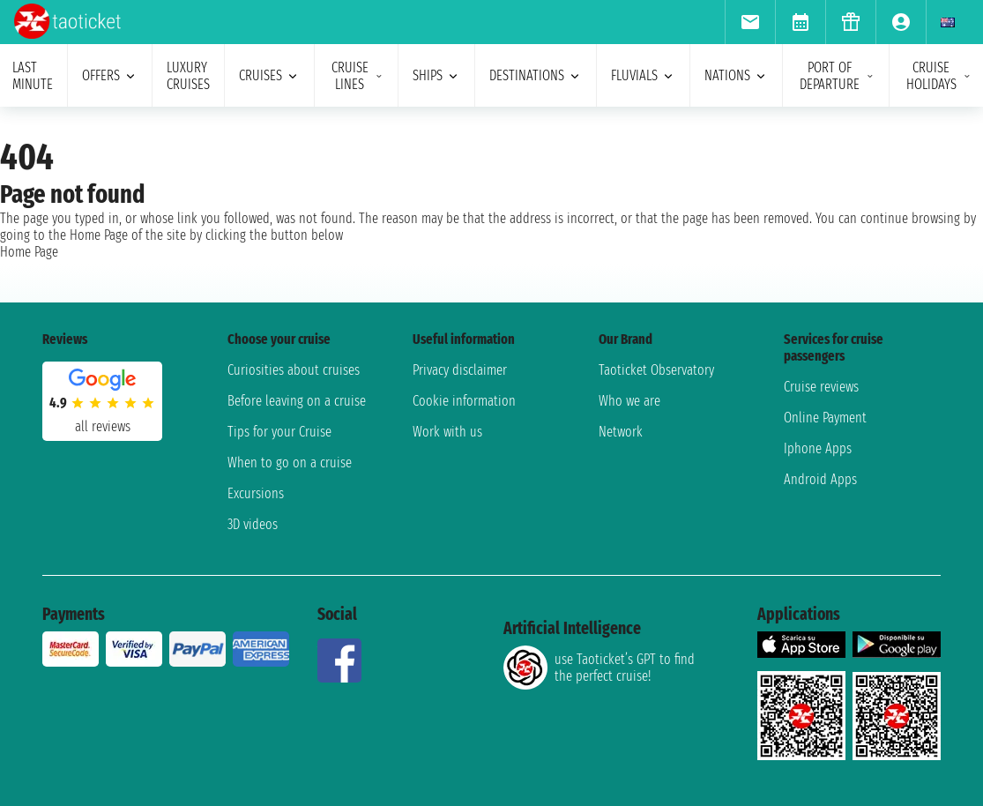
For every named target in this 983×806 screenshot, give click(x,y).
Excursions (255, 493)
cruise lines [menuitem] (357, 76)
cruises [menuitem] (269, 75)
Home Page (29, 251)
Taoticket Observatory (656, 370)
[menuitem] (750, 22)
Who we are (629, 400)
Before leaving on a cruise (296, 400)
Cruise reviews (821, 386)
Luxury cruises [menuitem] (188, 76)
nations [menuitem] (736, 75)
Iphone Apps (818, 448)
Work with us (447, 431)
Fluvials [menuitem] (643, 75)
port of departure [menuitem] (837, 76)
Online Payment (825, 417)
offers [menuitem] (110, 75)
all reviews (102, 426)
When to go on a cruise (289, 462)
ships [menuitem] (436, 75)
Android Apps (820, 479)
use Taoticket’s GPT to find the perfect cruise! (599, 668)
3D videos (252, 524)
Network (621, 431)
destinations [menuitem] (535, 75)
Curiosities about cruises (293, 370)
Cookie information (464, 400)
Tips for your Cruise (279, 431)
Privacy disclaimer (460, 370)
